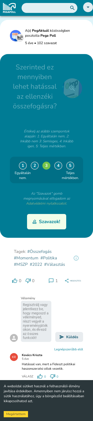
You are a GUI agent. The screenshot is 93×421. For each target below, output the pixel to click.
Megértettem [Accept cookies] (16, 414)
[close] (72, 88)
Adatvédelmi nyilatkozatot (46, 203)
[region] (76, 258)
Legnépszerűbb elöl (68, 349)
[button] (88, 11)
